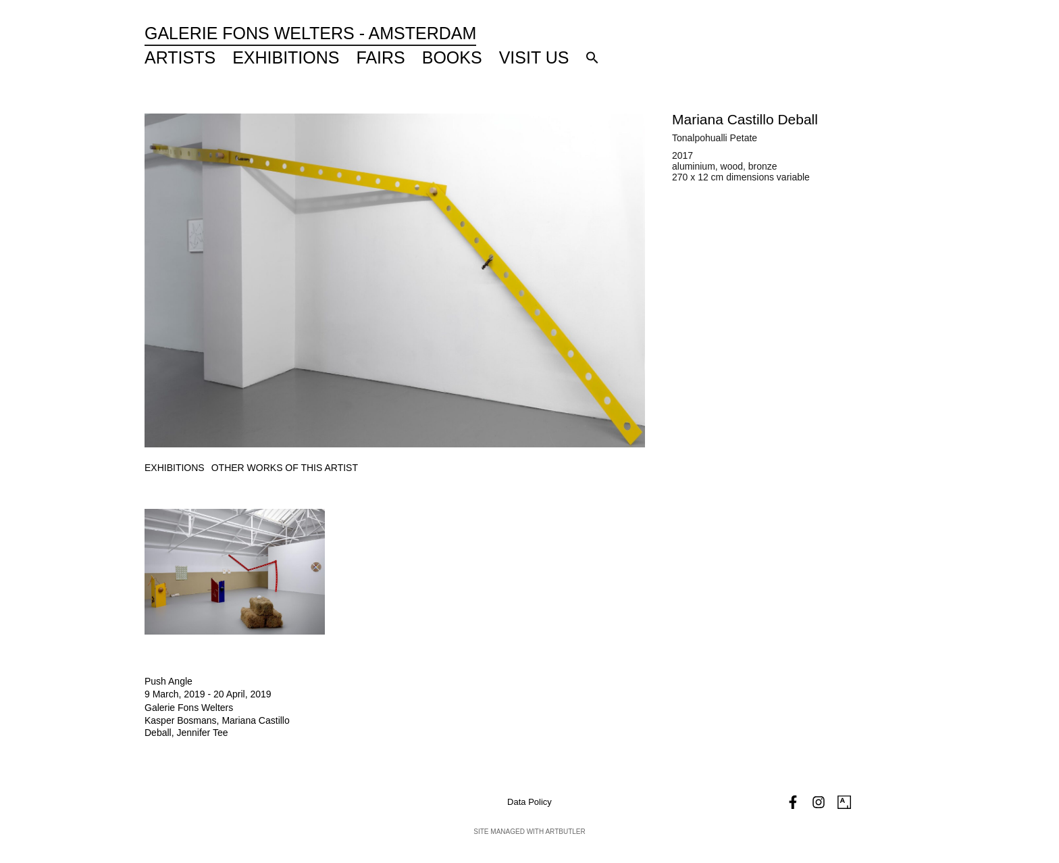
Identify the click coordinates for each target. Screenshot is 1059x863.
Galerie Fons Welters (189, 707)
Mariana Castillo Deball (745, 119)
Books (452, 57)
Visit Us (534, 57)
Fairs (381, 57)
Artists (180, 57)
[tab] (175, 468)
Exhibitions (285, 57)
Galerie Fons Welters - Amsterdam (310, 33)
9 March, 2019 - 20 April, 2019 (208, 694)
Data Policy (529, 802)
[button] (592, 57)
